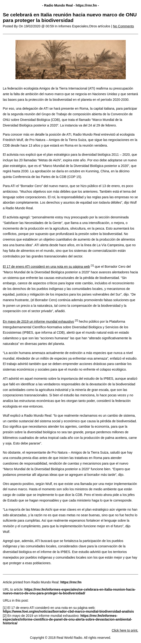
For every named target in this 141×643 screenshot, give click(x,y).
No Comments (123, 26)
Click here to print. (125, 630)
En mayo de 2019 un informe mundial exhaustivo (38, 321)
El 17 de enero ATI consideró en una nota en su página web (46, 266)
